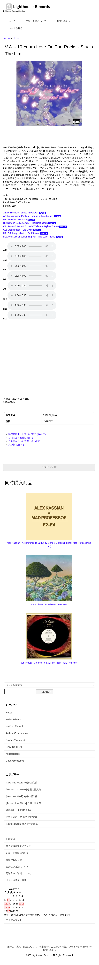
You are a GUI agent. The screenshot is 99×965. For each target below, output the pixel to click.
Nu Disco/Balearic (15, 726)
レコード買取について (17, 852)
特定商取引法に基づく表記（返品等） (27, 434)
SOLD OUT (49, 467)
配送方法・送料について (18, 873)
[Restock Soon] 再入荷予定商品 (22, 824)
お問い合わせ (61, 21)
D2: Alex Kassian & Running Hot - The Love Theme (33, 236)
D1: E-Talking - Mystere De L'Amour (25, 233)
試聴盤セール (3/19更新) (18, 810)
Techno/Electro (13, 719)
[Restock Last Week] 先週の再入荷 (23, 803)
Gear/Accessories (15, 760)
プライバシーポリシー (80, 946)
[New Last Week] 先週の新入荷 (21, 796)
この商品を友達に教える (20, 437)
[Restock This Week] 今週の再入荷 (23, 789)
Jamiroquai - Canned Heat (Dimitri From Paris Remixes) (49, 662)
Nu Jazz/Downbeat (15, 740)
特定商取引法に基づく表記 (53, 946)
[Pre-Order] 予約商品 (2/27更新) (22, 817)
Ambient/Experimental (17, 733)
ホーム (10, 21)
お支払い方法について (17, 866)
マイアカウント (14, 920)
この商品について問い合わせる (24, 441)
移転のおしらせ (14, 859)
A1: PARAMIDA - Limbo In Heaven (24, 212)
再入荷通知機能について (18, 846)
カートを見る (13, 28)
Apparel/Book (13, 754)
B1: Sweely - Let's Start (19, 219)
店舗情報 (10, 839)
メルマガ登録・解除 (16, 880)
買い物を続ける (16, 444)
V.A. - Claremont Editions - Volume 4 (49, 604)
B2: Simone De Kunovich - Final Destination (29, 223)
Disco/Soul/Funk (14, 747)
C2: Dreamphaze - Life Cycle (22, 229)
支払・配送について (33, 21)
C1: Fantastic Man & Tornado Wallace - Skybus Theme (35, 226)
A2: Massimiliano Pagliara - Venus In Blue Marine (32, 216)
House (16, 38)
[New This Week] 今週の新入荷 (21, 782)
